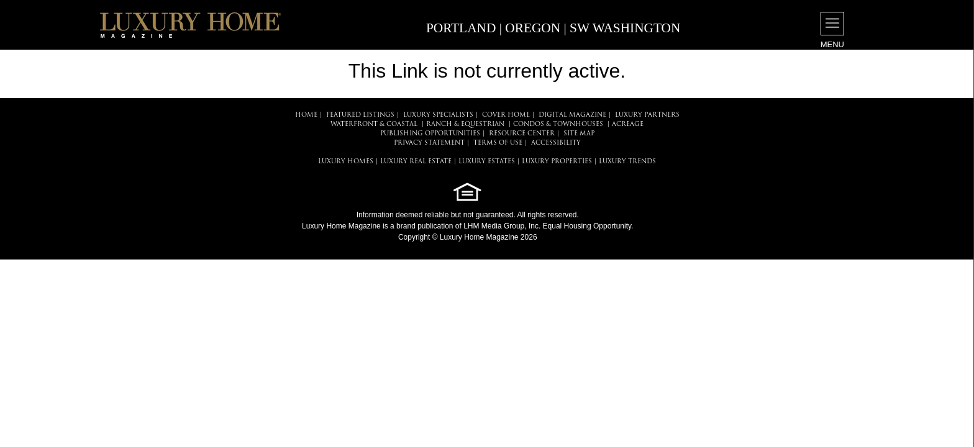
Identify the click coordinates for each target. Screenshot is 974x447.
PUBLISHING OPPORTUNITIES (430, 133)
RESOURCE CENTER (522, 133)
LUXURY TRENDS (627, 161)
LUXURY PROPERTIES (557, 161)
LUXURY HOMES (345, 161)
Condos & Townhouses (558, 124)
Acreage (628, 124)
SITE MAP (578, 133)
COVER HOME (506, 115)
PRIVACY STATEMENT (429, 143)
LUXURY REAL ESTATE (416, 161)
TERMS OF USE (497, 143)
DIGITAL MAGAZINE (572, 115)
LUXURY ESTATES (486, 161)
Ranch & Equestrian (465, 124)
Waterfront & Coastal (373, 124)
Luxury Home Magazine (341, 226)
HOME (306, 115)
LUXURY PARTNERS (647, 115)
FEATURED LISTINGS (360, 115)
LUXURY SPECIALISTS (438, 115)
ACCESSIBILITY (556, 143)
